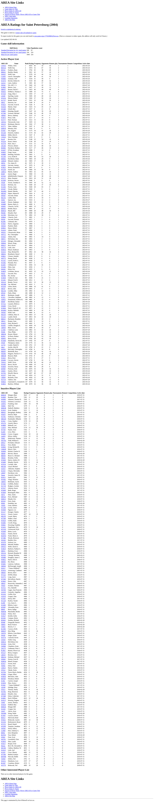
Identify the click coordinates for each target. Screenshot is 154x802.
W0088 (3, 204)
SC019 (3, 471)
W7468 (3, 696)
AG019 (3, 596)
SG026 (3, 709)
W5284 (3, 267)
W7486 (3, 538)
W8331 (3, 232)
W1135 (3, 317)
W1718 (3, 486)
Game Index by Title (11, 9)
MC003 (3, 748)
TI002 (3, 438)
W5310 (3, 241)
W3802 (3, 87)
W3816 (3, 741)
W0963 (3, 447)
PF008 (3, 622)
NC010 (3, 555)
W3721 (3, 588)
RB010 (3, 412)
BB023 (3, 319)
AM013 (3, 172)
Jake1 (3, 347)
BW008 (3, 757)
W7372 (3, 724)
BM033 (3, 211)
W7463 (3, 484)
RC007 (3, 763)
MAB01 (3, 310)
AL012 (3, 83)
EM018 (3, 128)
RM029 (3, 544)
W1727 (3, 100)
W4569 (3, 510)
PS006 (3, 332)
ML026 (3, 466)
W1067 (3, 598)
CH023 (3, 668)
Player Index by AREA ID (13, 11)
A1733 (3, 345)
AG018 (3, 592)
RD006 (3, 148)
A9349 (3, 687)
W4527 (3, 616)
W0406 (3, 360)
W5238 (3, 169)
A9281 (3, 505)
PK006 (3, 213)
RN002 (3, 620)
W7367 (3, 430)
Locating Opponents (11, 18)
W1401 (3, 280)
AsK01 (3, 436)
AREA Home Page (11, 7)
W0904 (3, 451)
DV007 (3, 189)
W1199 (3, 156)
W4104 (3, 107)
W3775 (3, 577)
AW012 (3, 122)
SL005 (3, 432)
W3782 (3, 692)
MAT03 (3, 536)
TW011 (3, 362)
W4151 (3, 761)
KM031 (3, 250)
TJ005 (3, 702)
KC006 (3, 629)
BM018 (3, 395)
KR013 (3, 245)
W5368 (3, 109)
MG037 (3, 315)
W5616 (3, 570)
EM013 (3, 499)
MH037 (3, 631)
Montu (3, 746)
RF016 (3, 70)
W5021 (3, 720)
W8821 (3, 256)
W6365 (3, 540)
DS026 (3, 195)
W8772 (3, 258)
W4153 (3, 252)
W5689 (3, 462)
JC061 (3, 681)
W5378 (3, 542)
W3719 (3, 379)
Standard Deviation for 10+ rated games (13, 50)
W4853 (3, 384)
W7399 (3, 518)
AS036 (3, 165)
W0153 (3, 124)
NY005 (3, 364)
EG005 (3, 265)
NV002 (3, 479)
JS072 (3, 495)
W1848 (3, 341)
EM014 (3, 642)
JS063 (3, 200)
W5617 (3, 744)
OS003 (3, 371)
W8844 (3, 217)
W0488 (3, 557)
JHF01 (3, 163)
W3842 (3, 581)
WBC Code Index (10, 16)
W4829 (3, 271)
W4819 (3, 549)
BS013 (3, 718)
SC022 (3, 421)
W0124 (3, 282)
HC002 (3, 618)
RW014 (3, 68)
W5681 (3, 564)
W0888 (3, 154)
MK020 (3, 419)
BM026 (3, 707)
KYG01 (3, 529)
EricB (3, 139)
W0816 (3, 382)
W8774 (3, 247)
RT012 (3, 445)
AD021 (3, 299)
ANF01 (3, 404)
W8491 (3, 206)
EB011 (3, 551)
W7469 (3, 579)
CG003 (3, 76)
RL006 (3, 221)
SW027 (3, 74)
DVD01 (3, 644)
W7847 (3, 224)
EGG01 (3, 594)
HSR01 (3, 228)
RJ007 (3, 174)
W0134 (3, 553)
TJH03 (3, 627)
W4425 (3, 323)
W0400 (3, 306)
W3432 (3, 527)
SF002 (3, 737)
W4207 (3, 150)
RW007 (3, 679)
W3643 (3, 614)
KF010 (3, 501)
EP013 (3, 443)
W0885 (3, 111)
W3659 (3, 683)
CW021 (3, 137)
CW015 (3, 66)
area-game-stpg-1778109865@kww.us (46, 36)
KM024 (3, 661)
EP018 (3, 293)
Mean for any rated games (9, 54)
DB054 (3, 254)
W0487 (3, 202)
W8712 (3, 234)
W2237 (3, 375)
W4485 (3, 523)
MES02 (3, 193)
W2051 (3, 534)
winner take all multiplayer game (26, 33)
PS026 (3, 219)
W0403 (3, 434)
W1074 (3, 81)
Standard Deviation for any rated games (13, 52)
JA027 (3, 711)
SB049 (3, 453)
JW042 (3, 85)
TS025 (3, 585)
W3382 (3, 263)
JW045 (3, 728)
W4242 (3, 401)
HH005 (3, 562)
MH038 (3, 408)
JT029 (3, 343)
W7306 (3, 113)
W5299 (3, 726)
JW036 (3, 312)
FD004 (3, 525)
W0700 (3, 590)
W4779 (3, 637)
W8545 (3, 226)
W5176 (3, 423)
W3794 (3, 672)
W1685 (3, 605)
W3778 (3, 143)
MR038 (3, 356)
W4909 (3, 397)
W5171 (3, 178)
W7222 (3, 575)
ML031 (3, 198)
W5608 (3, 490)
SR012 (3, 321)
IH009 (3, 302)
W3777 (3, 120)
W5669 (3, 460)
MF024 (3, 497)
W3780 (3, 215)
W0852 (3, 559)
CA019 (3, 427)
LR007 (3, 473)
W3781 (3, 417)
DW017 (3, 546)
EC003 (3, 715)
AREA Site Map (10, 20)
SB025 (3, 583)
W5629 (3, 521)
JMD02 (3, 566)
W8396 (3, 353)
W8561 (3, 349)
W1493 (3, 187)
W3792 (3, 373)
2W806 (3, 646)
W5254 (3, 98)
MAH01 (3, 191)
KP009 (3, 369)
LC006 (3, 330)
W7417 (3, 488)
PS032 (3, 273)
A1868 (3, 731)
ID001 (3, 503)
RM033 (3, 135)
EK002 (3, 269)
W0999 (3, 399)
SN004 (3, 659)
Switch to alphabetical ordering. (11, 29)
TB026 (3, 458)
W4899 (3, 425)
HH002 (3, 159)
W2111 (3, 514)
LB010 (3, 655)
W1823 (3, 410)
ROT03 (3, 735)
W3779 (3, 765)
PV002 (3, 685)
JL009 (3, 603)
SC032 (3, 752)
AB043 (3, 115)
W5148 (3, 133)
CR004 (3, 377)
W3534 (3, 464)
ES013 (3, 568)
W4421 (3, 358)
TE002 (3, 666)
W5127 (3, 653)
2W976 (3, 633)
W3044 (3, 492)
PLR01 (3, 650)
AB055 (3, 482)
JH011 (3, 102)
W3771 (3, 126)
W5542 (3, 176)
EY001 (3, 130)
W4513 (3, 700)
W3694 (3, 308)
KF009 (3, 607)
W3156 (3, 722)
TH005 (3, 406)
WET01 (3, 440)
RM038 (3, 611)
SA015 (3, 469)
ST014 (3, 670)
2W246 (3, 146)
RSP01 (3, 336)
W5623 (3, 105)
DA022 (3, 237)
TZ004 (3, 759)
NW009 (3, 713)
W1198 (3, 508)
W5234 (3, 141)
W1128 (3, 601)
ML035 (3, 516)
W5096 (3, 674)
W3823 (3, 167)
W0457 (3, 414)
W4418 (3, 705)
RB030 (3, 456)
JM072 (3, 239)
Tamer (3, 475)
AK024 (3, 694)
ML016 (3, 291)
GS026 (3, 640)
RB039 (3, 351)
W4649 (3, 366)
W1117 (3, 512)
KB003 (3, 338)
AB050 (3, 328)
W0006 (3, 79)
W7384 (3, 754)
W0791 (3, 739)
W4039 (3, 676)
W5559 (3, 286)
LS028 (3, 96)
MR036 (3, 334)
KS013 (3, 477)
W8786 (3, 276)
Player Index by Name (12, 12)
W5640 (3, 531)
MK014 (3, 657)
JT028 (3, 182)
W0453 (3, 92)
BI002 (3, 733)
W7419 (3, 94)
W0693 (3, 152)
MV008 (3, 284)
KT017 (3, 663)
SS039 (3, 635)
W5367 (3, 185)
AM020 (3, 161)
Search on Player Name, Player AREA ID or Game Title (22, 14)
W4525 (3, 750)
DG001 (3, 325)
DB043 (3, 572)
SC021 (3, 297)
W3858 (3, 278)
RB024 (3, 72)
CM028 (3, 449)
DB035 (3, 89)
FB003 (3, 624)
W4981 (3, 698)
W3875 (3, 117)
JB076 (3, 295)
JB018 (3, 289)
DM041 (3, 243)
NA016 (3, 230)
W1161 (3, 260)
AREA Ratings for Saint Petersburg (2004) (29, 24)
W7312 (3, 304)
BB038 (3, 208)
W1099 (3, 180)
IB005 (3, 609)
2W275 (3, 648)
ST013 (3, 689)
